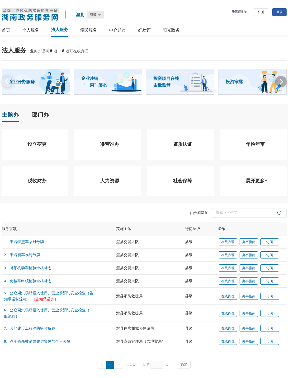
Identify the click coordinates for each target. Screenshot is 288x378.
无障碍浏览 (239, 12)
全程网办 (199, 213)
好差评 (144, 30)
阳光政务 (171, 30)
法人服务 (59, 29)
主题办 (10, 115)
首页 (6, 30)
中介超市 (117, 30)
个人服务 (30, 30)
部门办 (40, 115)
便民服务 (88, 30)
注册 (261, 12)
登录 (279, 12)
